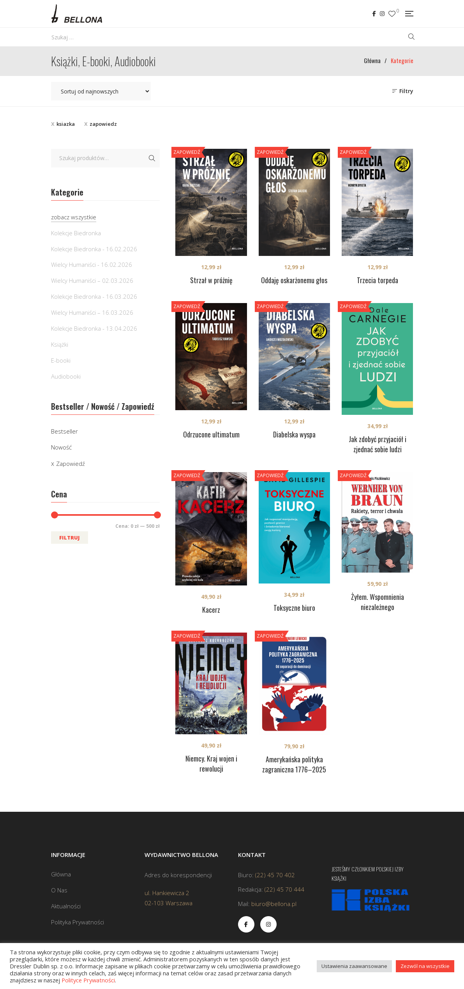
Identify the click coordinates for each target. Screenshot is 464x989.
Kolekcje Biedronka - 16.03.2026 (94, 296)
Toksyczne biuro (294, 608)
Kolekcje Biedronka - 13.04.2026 (94, 328)
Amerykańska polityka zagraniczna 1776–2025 (294, 764)
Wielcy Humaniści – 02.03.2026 (92, 280)
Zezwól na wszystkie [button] (425, 966)
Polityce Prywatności (88, 980)
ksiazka (65, 123)
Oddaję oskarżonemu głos (294, 280)
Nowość (61, 447)
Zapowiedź (70, 463)
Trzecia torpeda (377, 280)
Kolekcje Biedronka (76, 233)
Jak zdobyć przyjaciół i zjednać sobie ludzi (377, 444)
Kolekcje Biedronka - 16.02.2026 (94, 249)
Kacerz (211, 610)
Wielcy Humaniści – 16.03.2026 (92, 312)
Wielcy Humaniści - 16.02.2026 (91, 264)
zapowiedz (103, 123)
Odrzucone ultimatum (211, 434)
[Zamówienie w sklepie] (101, 91)
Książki (59, 344)
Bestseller (64, 431)
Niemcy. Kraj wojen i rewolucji (211, 763)
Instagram (382, 13)
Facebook (374, 13)
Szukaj (152, 158)
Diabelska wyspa (294, 434)
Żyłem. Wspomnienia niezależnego (377, 602)
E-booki (61, 360)
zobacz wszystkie (73, 217)
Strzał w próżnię (211, 280)
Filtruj (69, 537)
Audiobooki (66, 376)
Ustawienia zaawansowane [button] (354, 966)
